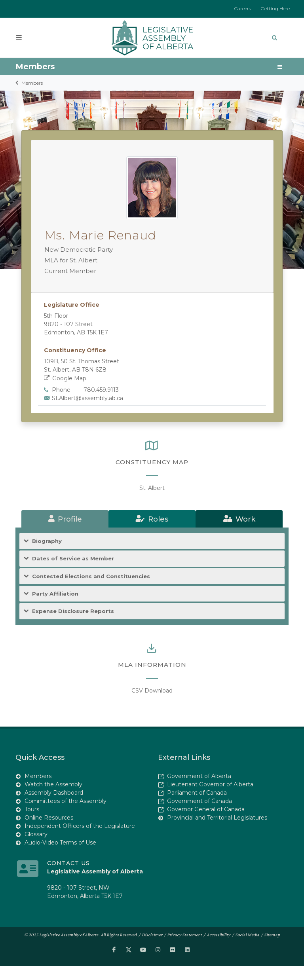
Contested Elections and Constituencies (91, 576)
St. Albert (152, 488)
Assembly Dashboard (54, 792)
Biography (47, 541)
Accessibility (218, 935)
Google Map (65, 378)
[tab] (64, 519)
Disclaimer (152, 935)
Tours (32, 809)
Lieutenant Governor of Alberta (210, 784)
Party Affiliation (55, 593)
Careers (242, 8)
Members (32, 83)
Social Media (247, 935)
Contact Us (68, 863)
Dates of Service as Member (73, 558)
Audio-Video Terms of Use (60, 842)
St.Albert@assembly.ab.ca (87, 398)
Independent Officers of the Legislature (80, 825)
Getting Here (275, 8)
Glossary (36, 834)
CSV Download (152, 690)
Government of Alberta (199, 776)
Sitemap (272, 935)
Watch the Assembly (53, 784)
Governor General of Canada (206, 809)
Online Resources (49, 817)
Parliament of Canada (197, 792)
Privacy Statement (184, 935)
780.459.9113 (101, 389)
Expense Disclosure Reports (73, 611)
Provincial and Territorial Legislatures (217, 817)
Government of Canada (199, 801)
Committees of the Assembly (65, 801)
